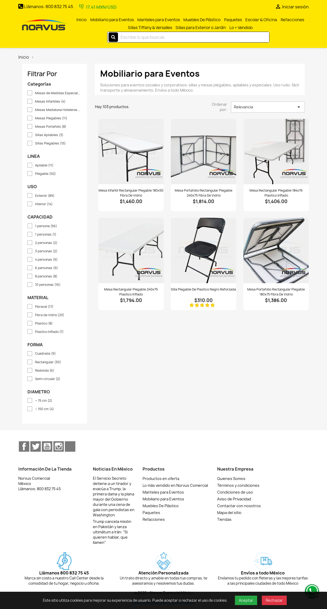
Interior (44, 204)
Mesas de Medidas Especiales (58, 93)
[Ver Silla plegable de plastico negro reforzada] (203, 250)
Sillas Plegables (50, 143)
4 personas (46, 259)
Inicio (81, 20)
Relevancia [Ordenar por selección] (268, 107)
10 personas (47, 284)
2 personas (46, 243)
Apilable (44, 165)
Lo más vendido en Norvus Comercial (175, 485)
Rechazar (274, 600)
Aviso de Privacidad (234, 498)
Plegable (45, 173)
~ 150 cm (44, 409)
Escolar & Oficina (261, 20)
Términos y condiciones (238, 485)
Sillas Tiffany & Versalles (150, 27)
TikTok (70, 446)
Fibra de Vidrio (49, 315)
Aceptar (246, 600)
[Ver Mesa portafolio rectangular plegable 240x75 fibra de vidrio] (203, 151)
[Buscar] (188, 37)
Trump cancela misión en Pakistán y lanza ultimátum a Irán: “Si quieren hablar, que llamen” (112, 532)
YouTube (47, 446)
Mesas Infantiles (50, 101)
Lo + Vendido (241, 27)
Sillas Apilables (49, 135)
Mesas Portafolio (50, 126)
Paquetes (233, 20)
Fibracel (44, 306)
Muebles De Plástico (202, 20)
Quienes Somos (231, 478)
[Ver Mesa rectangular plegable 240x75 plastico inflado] (131, 250)
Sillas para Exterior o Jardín (201, 27)
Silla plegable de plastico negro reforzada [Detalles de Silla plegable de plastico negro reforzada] (203, 289)
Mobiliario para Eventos (112, 20)
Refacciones (292, 20)
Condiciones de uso (235, 492)
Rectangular (48, 362)
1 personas (45, 234)
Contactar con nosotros (239, 505)
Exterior (44, 195)
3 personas (46, 251)
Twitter (35, 446)
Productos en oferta (161, 478)
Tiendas (224, 519)
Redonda (44, 370)
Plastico (44, 323)
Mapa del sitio (229, 512)
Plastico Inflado (49, 331)
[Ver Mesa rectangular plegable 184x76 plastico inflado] (276, 151)
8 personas (46, 276)
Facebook (24, 446)
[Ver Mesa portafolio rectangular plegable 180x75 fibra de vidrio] (276, 250)
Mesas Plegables (51, 118)
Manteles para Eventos (158, 20)
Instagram (58, 446)
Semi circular (47, 379)
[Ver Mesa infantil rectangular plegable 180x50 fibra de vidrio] (131, 151)
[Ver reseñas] (203, 305)
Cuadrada (45, 353)
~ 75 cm (43, 400)
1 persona (46, 226)
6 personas (46, 268)
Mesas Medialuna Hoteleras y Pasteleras (58, 110)
